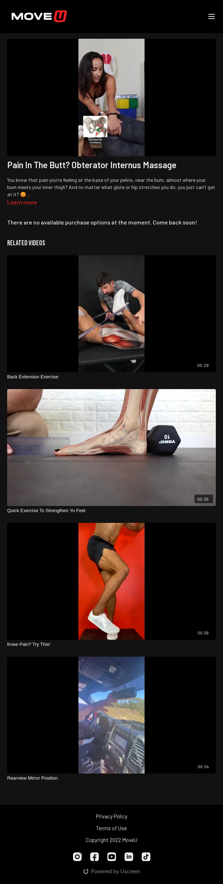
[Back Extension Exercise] (111, 376)
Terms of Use (111, 828)
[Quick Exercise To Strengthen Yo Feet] (111, 510)
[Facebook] (94, 856)
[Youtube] (111, 856)
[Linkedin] (129, 856)
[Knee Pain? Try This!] (111, 644)
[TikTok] (146, 856)
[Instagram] (77, 856)
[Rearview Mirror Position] (111, 778)
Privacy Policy (111, 816)
